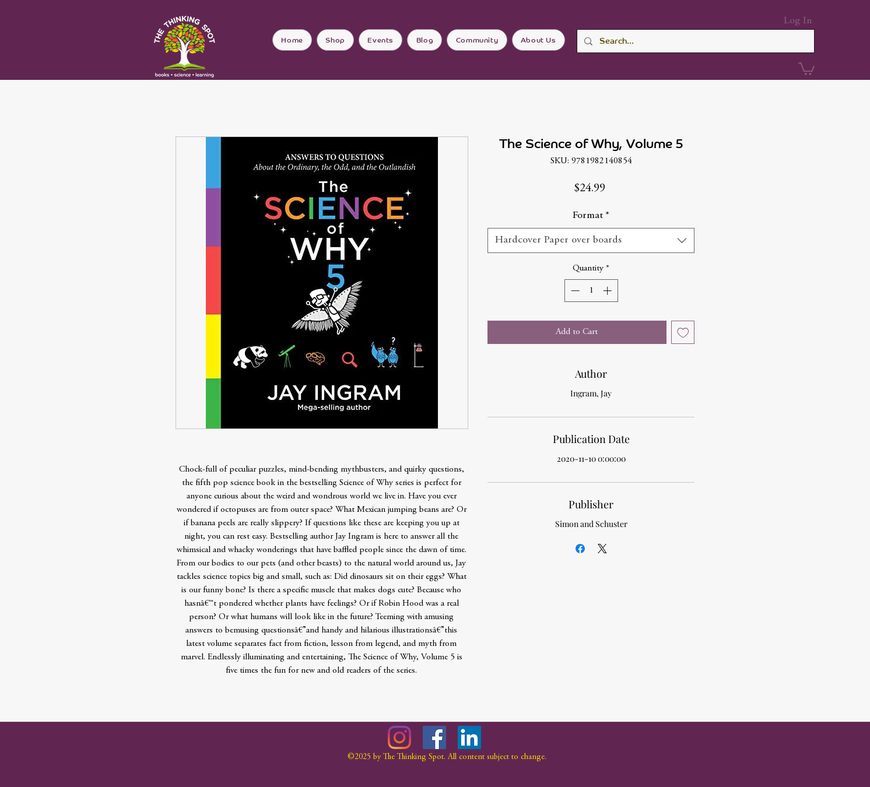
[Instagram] (399, 737)
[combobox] (590, 240)
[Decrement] (574, 290)
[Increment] (608, 290)
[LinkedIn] (469, 737)
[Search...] (694, 41)
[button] (806, 68)
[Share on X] (602, 549)
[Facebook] (434, 737)
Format (591, 215)
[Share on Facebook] (580, 549)
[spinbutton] (591, 290)
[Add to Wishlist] (683, 333)
